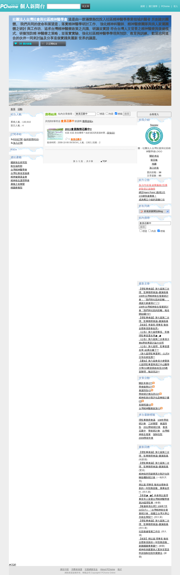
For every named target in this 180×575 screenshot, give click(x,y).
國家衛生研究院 (19, 162)
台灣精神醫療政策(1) (150, 408)
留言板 (154, 160)
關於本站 (154, 156)
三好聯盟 (153, 423)
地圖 (154, 164)
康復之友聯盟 (18, 184)
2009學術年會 (146, 438)
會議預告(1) (145, 390)
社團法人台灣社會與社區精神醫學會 (39, 19)
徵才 (120, 569)
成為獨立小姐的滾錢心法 (152, 199)
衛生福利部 (16, 166)
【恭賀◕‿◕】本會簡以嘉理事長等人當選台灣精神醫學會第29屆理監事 (154, 499)
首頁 (13, 109)
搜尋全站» (87, 121)
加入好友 (154, 167)
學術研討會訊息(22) (149, 394)
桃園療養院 (16, 187)
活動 (20, 109)
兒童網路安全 (91, 569)
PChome (165, 6)
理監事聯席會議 (147, 420)
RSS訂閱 (18, 139)
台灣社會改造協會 (20, 173)
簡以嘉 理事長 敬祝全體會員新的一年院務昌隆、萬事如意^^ (154, 488)
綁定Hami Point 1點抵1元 (152, 192)
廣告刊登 (64, 569)
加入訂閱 (18, 143)
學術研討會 (154, 430)
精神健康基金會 (19, 177)
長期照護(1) (145, 404)
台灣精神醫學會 (19, 169)
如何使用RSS (31, 139)
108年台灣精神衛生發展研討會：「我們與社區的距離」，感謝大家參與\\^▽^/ (154, 300)
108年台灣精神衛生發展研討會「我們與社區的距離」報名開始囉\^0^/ (154, 310)
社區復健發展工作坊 (149, 531)
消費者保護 (76, 569)
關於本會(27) (145, 383)
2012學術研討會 (152, 427)
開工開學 (153, 6)
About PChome (107, 569)
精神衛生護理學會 (20, 180)
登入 (176, 6)
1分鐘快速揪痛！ (148, 196)
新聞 (142, 6)
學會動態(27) (145, 386)
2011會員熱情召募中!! (78, 129)
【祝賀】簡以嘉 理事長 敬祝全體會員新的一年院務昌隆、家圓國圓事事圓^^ (154, 542)
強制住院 (157, 434)
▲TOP (103, 161)
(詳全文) (111, 133)
